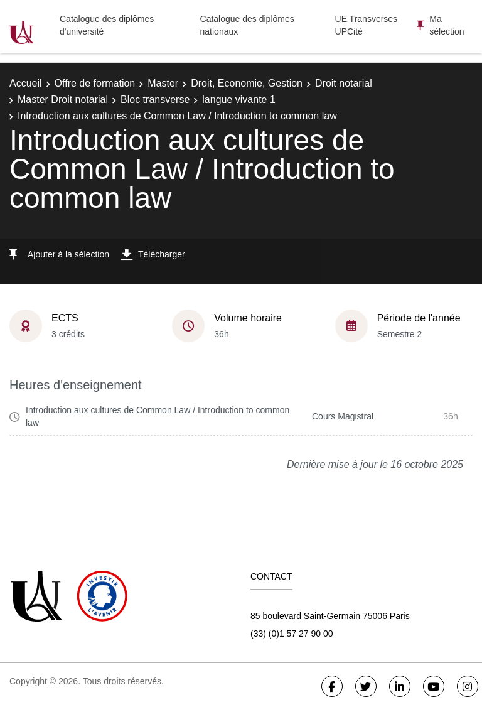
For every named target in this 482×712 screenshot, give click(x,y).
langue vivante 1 (239, 99)
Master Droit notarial (63, 99)
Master (162, 83)
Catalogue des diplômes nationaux (247, 25)
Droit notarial (343, 83)
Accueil (25, 83)
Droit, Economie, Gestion (247, 83)
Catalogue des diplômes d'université (107, 25)
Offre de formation (95, 83)
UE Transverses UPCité (366, 25)
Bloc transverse (155, 99)
